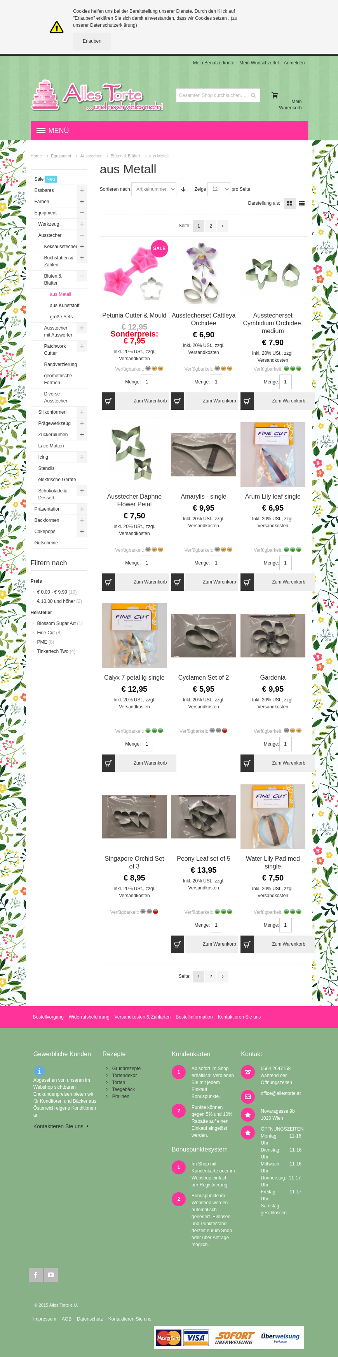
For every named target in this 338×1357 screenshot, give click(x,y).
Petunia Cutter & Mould (134, 315)
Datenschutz (90, 1319)
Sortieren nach (115, 189)
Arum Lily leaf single (273, 496)
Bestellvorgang (48, 1017)
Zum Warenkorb (134, 401)
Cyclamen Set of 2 (203, 677)
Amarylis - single (203, 496)
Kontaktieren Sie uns (239, 1017)
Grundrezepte (126, 1068)
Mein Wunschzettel (259, 63)
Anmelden (294, 63)
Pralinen (120, 1096)
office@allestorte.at (281, 1093)
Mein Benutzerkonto (214, 63)
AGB (66, 1319)
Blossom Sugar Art (60, 623)
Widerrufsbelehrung (89, 1017)
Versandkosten (134, 358)
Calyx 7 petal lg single (134, 677)
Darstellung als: (264, 203)
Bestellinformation (194, 1017)
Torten (118, 1082)
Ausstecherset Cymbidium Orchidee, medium (273, 323)
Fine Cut (49, 632)
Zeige (200, 189)
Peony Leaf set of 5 (203, 858)
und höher (59, 601)
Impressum (44, 1319)
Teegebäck (123, 1089)
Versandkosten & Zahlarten (143, 1017)
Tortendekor (124, 1075)
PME (45, 642)
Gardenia (273, 677)
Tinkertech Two (56, 651)
